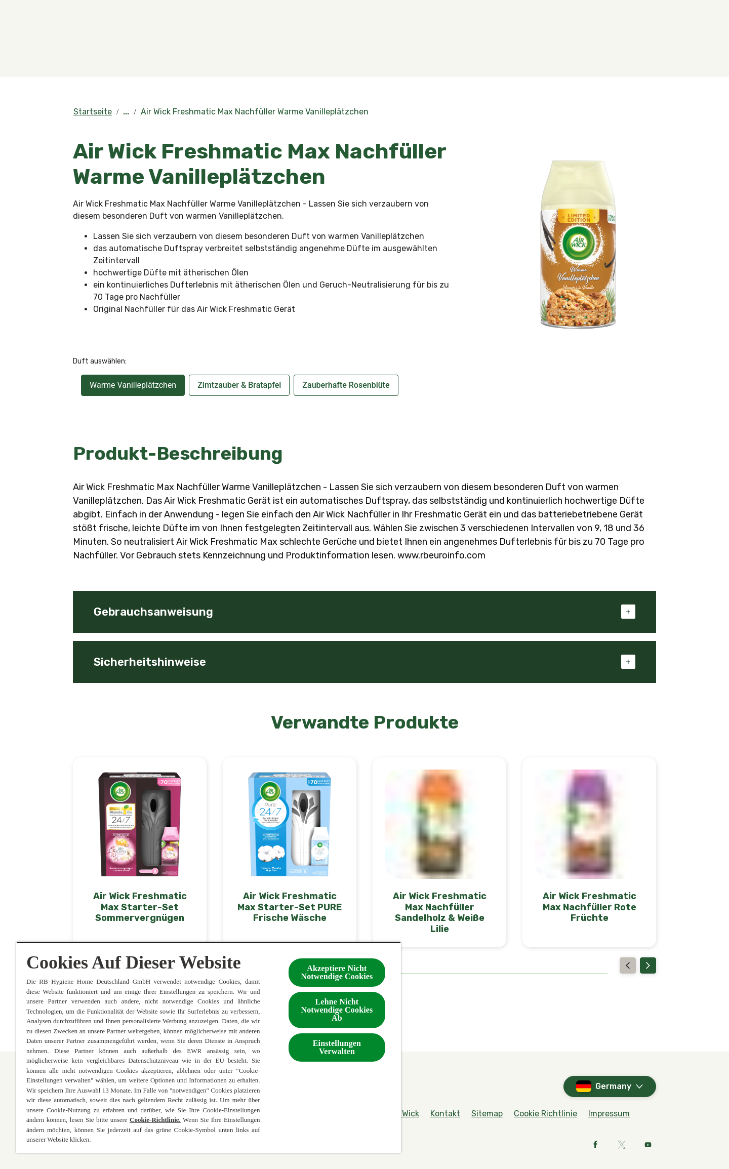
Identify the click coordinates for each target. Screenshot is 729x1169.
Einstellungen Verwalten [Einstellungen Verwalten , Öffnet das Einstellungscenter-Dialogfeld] (337, 1047)
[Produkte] (251, 49)
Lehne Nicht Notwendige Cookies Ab (337, 1009)
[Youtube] (648, 1145)
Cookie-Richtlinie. (155, 1119)
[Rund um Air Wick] (622, 14)
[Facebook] (595, 1145)
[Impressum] (609, 1113)
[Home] (93, 49)
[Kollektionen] (456, 49)
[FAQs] (570, 14)
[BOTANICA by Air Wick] (359, 49)
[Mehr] (605, 49)
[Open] (646, 49)
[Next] (648, 965)
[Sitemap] (487, 1113)
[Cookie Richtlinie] (545, 1113)
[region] (208, 1047)
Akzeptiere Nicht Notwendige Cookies (337, 972)
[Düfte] (173, 49)
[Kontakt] (542, 49)
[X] (622, 1145)
